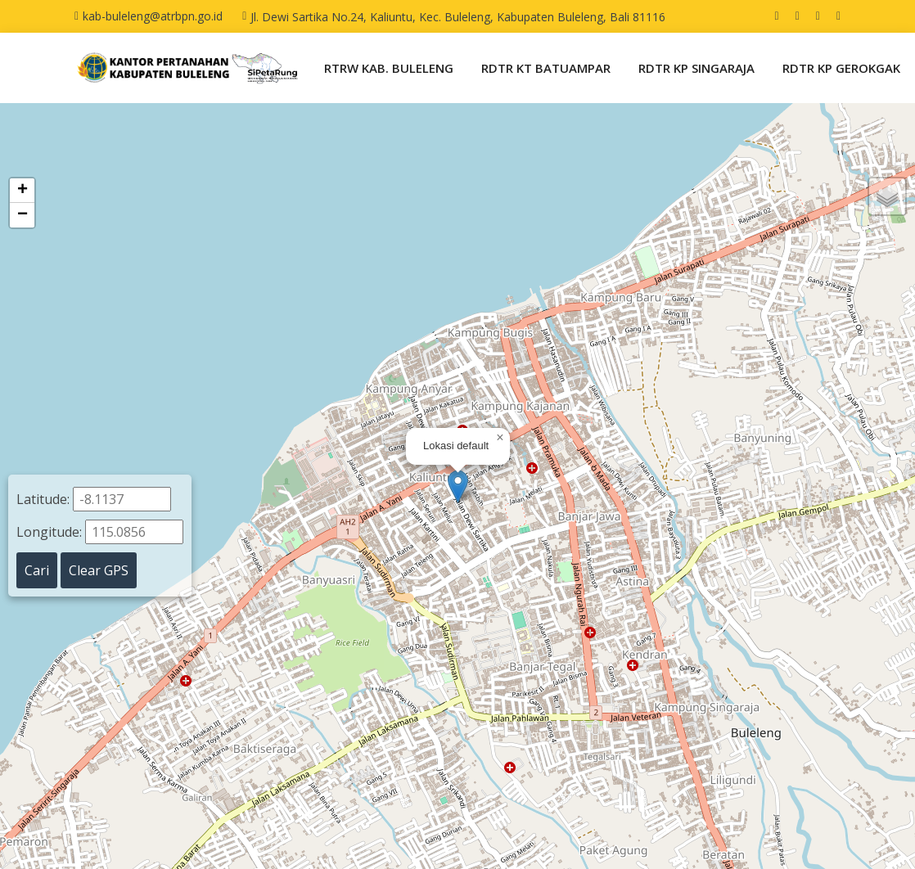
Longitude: (99, 532)
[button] (458, 486)
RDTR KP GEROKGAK (841, 68)
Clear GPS (98, 570)
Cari (37, 570)
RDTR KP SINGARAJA (696, 68)
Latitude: (93, 499)
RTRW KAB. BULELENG (388, 68)
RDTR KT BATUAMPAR (546, 68)
